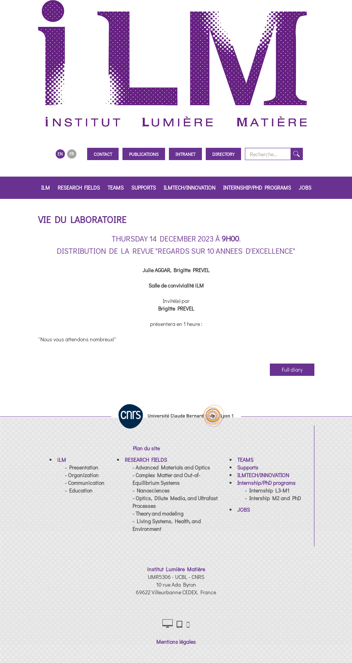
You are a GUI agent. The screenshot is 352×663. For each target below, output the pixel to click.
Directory (223, 154)
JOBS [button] (305, 187)
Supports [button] (143, 187)
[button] (61, 459)
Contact (103, 154)
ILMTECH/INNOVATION (189, 187)
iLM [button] (45, 187)
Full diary (292, 369)
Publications (144, 154)
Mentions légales (176, 641)
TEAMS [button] (115, 187)
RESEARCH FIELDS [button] (79, 187)
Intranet (185, 154)
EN (60, 154)
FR (71, 154)
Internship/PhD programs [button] (257, 187)
